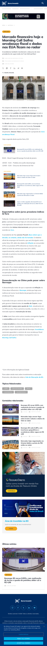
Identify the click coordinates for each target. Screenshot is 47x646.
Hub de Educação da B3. (34, 377)
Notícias (10, 25)
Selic (30, 306)
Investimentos (8, 392)
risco (12, 230)
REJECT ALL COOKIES (23, 638)
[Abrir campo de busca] (42, 3)
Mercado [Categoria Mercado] (6, 31)
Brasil (28, 388)
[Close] (44, 627)
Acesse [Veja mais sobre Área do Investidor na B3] (11, 528)
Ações (6, 388)
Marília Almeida (9, 72)
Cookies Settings (23, 634)
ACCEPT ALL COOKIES (23, 643)
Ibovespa (23, 290)
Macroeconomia (21, 392)
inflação (30, 243)
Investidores (39, 329)
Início (3, 25)
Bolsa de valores (17, 388)
